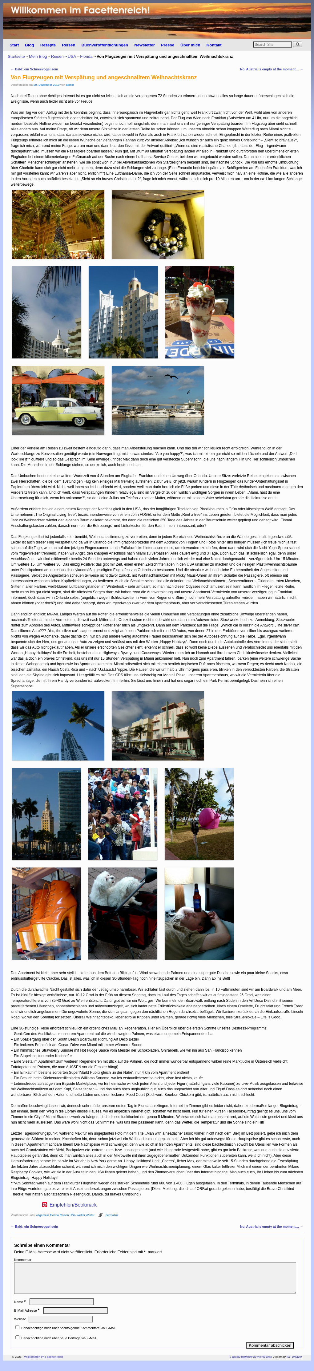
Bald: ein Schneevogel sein (34, 69)
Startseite (16, 56)
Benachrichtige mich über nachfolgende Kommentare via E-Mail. (68, 1335)
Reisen (68, 45)
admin (70, 84)
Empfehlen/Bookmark (73, 1205)
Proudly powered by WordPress (251, 1364)
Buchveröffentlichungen (104, 45)
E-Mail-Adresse (27, 1318)
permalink (112, 1215)
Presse (167, 45)
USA (72, 56)
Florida (86, 56)
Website (20, 1326)
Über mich (190, 45)
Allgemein (42, 1215)
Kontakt (214, 45)
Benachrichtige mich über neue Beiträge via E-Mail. (59, 1345)
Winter (90, 1215)
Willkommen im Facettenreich (43, 1364)
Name (20, 1309)
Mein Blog (38, 56)
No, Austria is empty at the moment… (271, 69)
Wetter (81, 1215)
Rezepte (48, 45)
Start (14, 45)
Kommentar (22, 1260)
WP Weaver (294, 1364)
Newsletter (144, 45)
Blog (29, 45)
